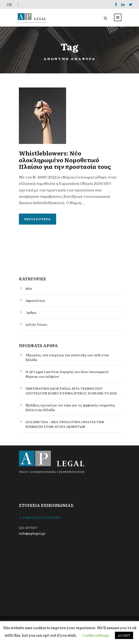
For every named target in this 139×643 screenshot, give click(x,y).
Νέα (28, 288)
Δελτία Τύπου (36, 324)
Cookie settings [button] (95, 635)
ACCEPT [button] (124, 635)
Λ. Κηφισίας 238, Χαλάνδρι (39, 517)
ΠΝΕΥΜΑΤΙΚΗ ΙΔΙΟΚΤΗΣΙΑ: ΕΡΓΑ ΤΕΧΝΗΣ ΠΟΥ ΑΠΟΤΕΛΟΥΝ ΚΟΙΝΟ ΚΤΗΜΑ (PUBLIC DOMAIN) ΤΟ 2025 (71, 390)
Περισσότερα (37, 219)
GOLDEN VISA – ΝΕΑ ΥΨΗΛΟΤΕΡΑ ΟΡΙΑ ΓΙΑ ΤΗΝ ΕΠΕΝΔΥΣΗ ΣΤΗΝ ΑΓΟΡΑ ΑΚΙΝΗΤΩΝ (64, 424)
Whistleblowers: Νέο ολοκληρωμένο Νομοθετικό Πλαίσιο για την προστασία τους (65, 160)
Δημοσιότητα (35, 300)
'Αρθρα (30, 312)
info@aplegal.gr (32, 533)
